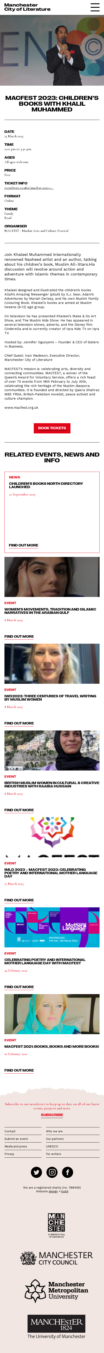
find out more (23, 545)
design (53, 1191)
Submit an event (16, 1139)
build (64, 1191)
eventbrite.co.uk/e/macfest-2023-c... (29, 188)
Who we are (54, 1131)
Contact (10, 1131)
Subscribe (52, 1115)
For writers (53, 1154)
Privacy (9, 1154)
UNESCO (52, 1146)
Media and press (15, 1146)
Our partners (55, 1139)
